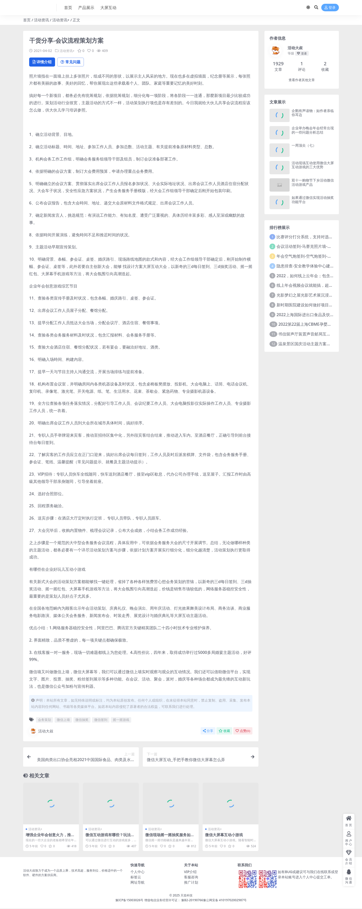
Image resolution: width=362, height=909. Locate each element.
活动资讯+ (61, 19)
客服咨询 (191, 877)
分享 (208, 731)
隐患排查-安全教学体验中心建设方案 (309, 266)
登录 (330, 8)
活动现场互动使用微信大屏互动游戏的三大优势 (313, 164)
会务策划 (44, 720)
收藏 (224, 731)
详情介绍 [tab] (43, 62)
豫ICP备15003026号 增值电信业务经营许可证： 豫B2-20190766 (159, 900)
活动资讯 (41, 19)
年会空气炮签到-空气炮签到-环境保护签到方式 (318, 256)
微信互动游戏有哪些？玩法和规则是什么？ (109, 837)
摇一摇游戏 (121, 720)
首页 (27, 19)
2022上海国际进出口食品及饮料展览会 (311, 314)
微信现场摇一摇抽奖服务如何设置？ (169, 837)
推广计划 (191, 882)
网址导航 (137, 882)
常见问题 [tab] (73, 62)
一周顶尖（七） (304, 145)
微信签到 (100, 720)
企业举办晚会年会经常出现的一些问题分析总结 (313, 130)
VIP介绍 (190, 872)
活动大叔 (41, 731)
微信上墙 (63, 720)
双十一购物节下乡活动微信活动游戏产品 (313, 182)
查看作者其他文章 (302, 80)
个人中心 (137, 872)
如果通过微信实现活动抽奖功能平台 (313, 199)
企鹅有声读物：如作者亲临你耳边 (313, 112)
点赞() (243, 731)
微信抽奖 (81, 720)
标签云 (135, 877)
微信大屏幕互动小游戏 (224, 835)
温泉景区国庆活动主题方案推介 (306, 344)
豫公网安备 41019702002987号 (225, 900)
